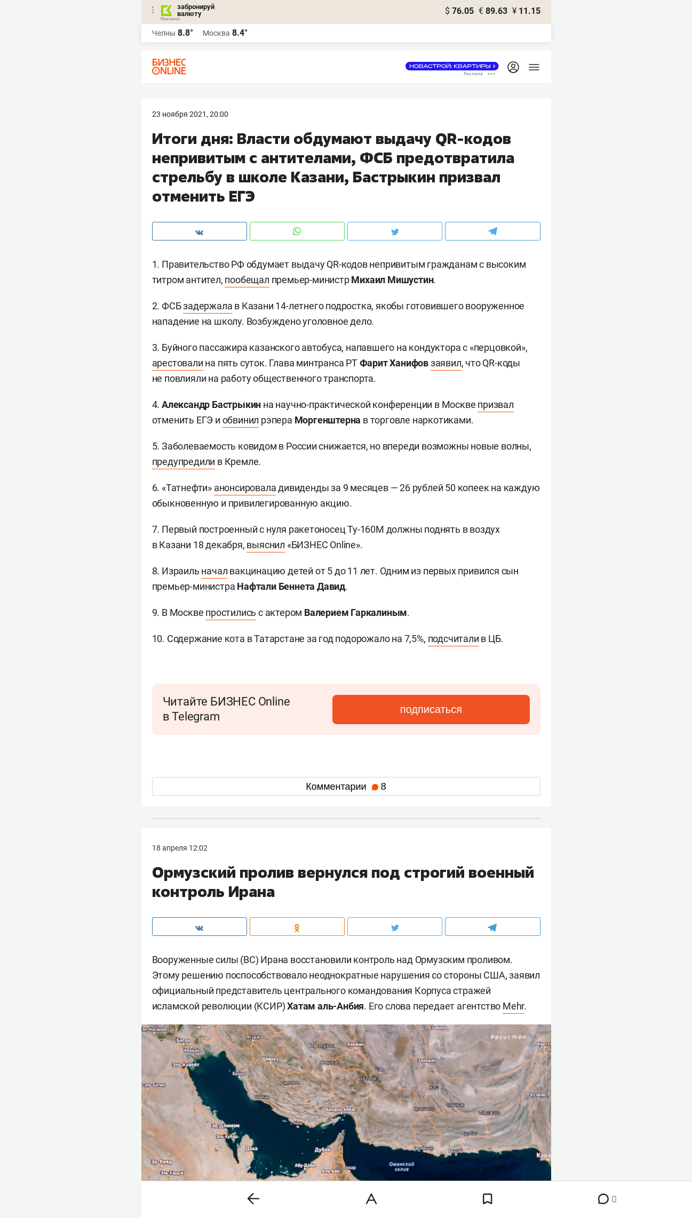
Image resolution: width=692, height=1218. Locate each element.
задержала (207, 305)
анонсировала (245, 487)
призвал (496, 404)
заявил (446, 362)
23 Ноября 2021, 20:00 (190, 114)
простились (230, 612)
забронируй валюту (195, 10)
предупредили (184, 461)
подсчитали (453, 638)
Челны (164, 33)
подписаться (484, 709)
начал (214, 570)
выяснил (265, 544)
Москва (216, 33)
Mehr (513, 1006)
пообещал (247, 279)
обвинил (240, 420)
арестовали (177, 362)
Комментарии (346, 786)
